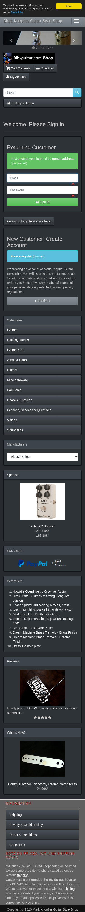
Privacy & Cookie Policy (26, 825)
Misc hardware (17, 380)
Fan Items (14, 390)
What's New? (16, 732)
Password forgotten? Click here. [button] (28, 221)
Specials (13, 475)
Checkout (45, 68)
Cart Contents (18, 68)
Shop (18, 103)
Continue (42, 301)
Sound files (15, 430)
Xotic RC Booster (42, 526)
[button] (9, 38)
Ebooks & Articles (19, 400)
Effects (12, 370)
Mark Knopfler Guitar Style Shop (33, 21)
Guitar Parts (15, 350)
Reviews (13, 661)
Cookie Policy (17, 12)
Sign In (42, 202)
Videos (12, 420)
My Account (16, 77)
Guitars (12, 330)
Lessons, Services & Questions (29, 410)
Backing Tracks (18, 340)
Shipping (15, 815)
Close (68, 6)
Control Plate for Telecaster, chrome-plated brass (42, 784)
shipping (22, 875)
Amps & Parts (17, 360)
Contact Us (17, 845)
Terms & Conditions (23, 835)
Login (30, 103)
